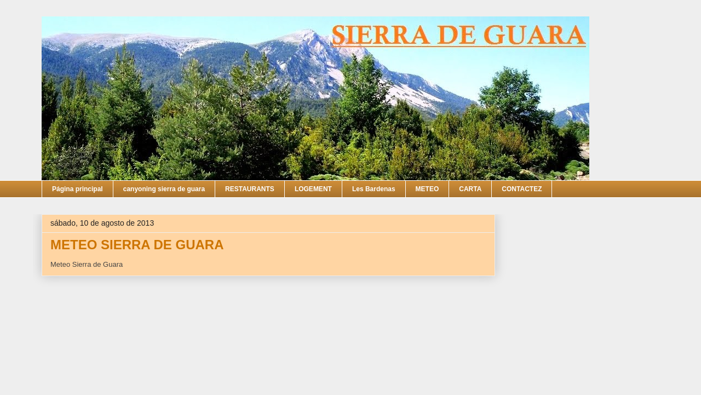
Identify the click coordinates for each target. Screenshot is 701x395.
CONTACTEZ (522, 189)
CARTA (470, 189)
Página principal (77, 189)
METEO (427, 189)
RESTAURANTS (249, 189)
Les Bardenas (373, 189)
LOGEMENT (313, 189)
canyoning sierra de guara (164, 189)
